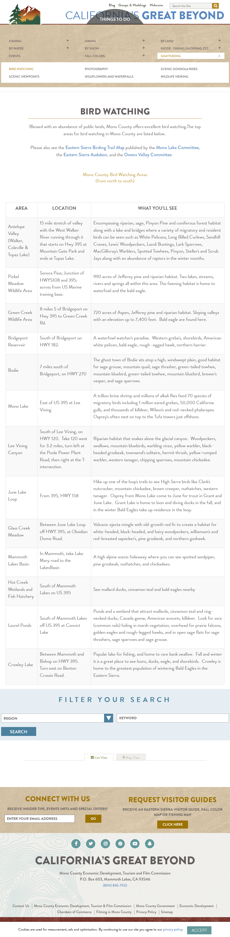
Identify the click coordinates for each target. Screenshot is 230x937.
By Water (16, 48)
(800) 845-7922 (115, 889)
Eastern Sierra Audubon (85, 154)
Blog (112, 5)
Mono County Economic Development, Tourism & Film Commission (101, 909)
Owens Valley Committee (147, 154)
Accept (199, 930)
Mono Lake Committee (177, 147)
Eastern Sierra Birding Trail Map (94, 147)
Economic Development (49, 915)
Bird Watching (21, 69)
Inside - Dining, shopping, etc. (185, 48)
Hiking (90, 41)
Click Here (173, 824)
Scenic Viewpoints (24, 76)
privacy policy (175, 930)
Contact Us (33, 909)
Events (14, 56)
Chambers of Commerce (92, 915)
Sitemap (193, 915)
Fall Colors (95, 56)
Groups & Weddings (132, 5)
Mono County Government (181, 909)
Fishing (15, 41)
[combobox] (57, 718)
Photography (96, 69)
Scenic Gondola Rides (179, 69)
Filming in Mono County (136, 915)
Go (93, 818)
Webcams (156, 5)
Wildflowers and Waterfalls (109, 76)
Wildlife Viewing (174, 76)
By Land (167, 41)
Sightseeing (171, 56)
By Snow (92, 48)
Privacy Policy (171, 915)
